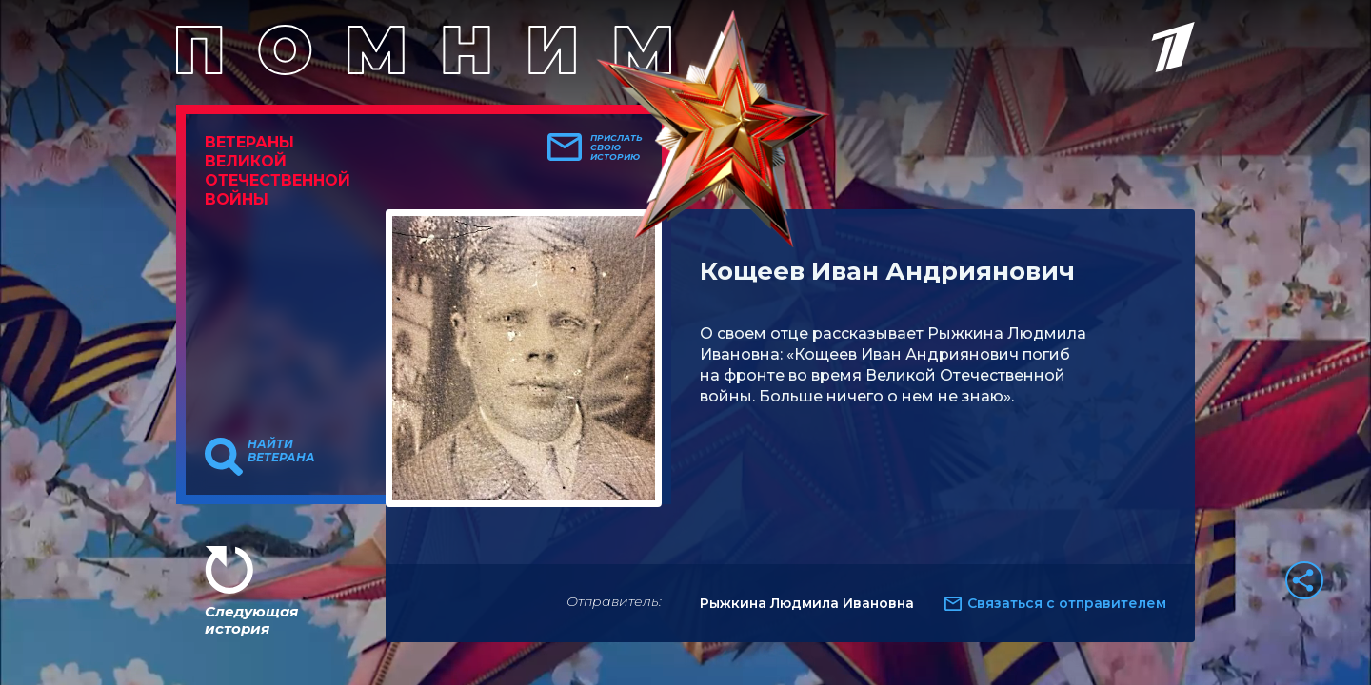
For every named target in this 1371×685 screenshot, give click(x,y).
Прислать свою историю (616, 147)
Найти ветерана (281, 451)
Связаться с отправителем (1066, 603)
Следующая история (251, 619)
